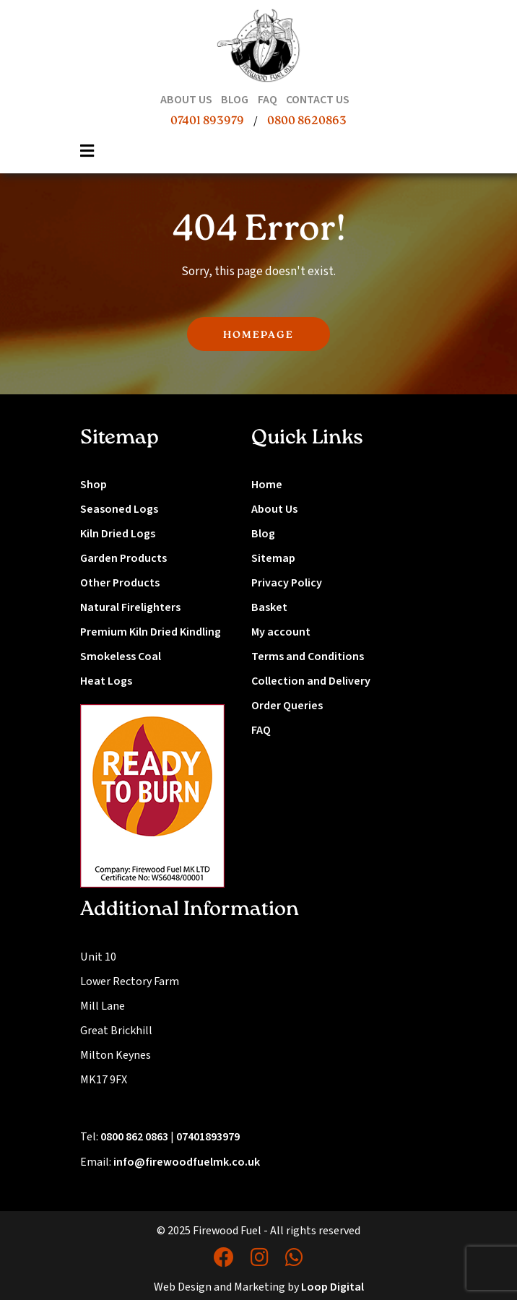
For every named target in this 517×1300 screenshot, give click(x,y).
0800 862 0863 (134, 1137)
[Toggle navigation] (87, 155)
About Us (274, 509)
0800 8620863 (307, 121)
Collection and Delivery (310, 681)
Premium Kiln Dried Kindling (150, 632)
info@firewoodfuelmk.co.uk (186, 1162)
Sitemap (273, 558)
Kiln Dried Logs (117, 534)
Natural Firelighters (130, 607)
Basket (269, 607)
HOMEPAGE (258, 335)
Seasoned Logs (119, 509)
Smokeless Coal (120, 656)
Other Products (120, 583)
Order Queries (287, 706)
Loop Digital (332, 1287)
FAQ (261, 730)
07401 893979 (207, 121)
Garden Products (123, 558)
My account (280, 632)
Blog (263, 534)
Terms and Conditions (307, 656)
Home (266, 485)
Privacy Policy (286, 583)
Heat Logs (106, 681)
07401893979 (208, 1137)
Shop (93, 485)
